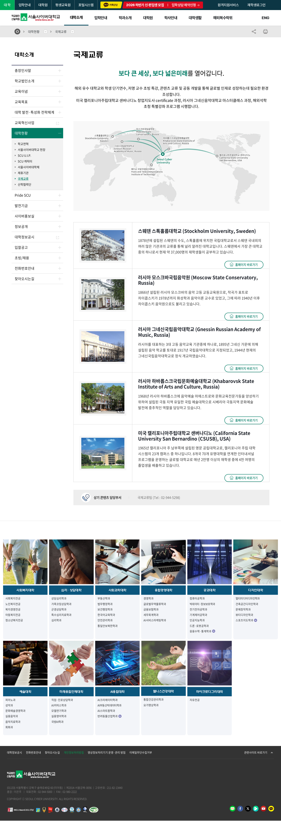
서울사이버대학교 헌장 (31, 150)
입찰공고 (21, 247)
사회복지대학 (25, 590)
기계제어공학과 (198, 615)
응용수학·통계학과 (202, 631)
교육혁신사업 (37, 122)
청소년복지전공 (14, 620)
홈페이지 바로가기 (245, 264)
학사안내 (170, 17)
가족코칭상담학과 (61, 604)
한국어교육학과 (106, 615)
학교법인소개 (24, 81)
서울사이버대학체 (28, 167)
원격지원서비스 (228, 5)
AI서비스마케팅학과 (154, 620)
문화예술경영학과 (15, 711)
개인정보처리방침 (74, 753)
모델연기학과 (58, 711)
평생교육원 (62, 5)
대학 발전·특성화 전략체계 (34, 112)
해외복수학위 (223, 17)
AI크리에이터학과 (108, 700)
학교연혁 (23, 144)
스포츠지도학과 (246, 620)
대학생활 (195, 17)
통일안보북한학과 (108, 626)
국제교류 (61, 31)
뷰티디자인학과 (244, 615)
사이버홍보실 (24, 216)
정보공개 (21, 226)
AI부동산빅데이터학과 (109, 705)
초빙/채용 (22, 257)
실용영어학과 (58, 716)
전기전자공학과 (198, 609)
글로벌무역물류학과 (154, 604)
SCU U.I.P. (24, 155)
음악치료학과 (12, 722)
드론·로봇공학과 (199, 626)
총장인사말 (23, 70)
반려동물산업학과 (109, 716)
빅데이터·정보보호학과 (202, 604)
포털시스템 (85, 5)
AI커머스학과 (58, 705)
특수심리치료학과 (61, 615)
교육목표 (21, 101)
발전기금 (21, 205)
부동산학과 (104, 598)
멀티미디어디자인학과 (248, 598)
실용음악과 (11, 716)
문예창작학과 (243, 609)
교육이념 (21, 91)
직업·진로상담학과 (62, 700)
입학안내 (25, 5)
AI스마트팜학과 (106, 711)
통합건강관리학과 (153, 700)
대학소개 (76, 17)
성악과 (9, 705)
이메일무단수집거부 (140, 753)
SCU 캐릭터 (25, 161)
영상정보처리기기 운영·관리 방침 (107, 753)
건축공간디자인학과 (247, 604)
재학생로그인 (256, 5)
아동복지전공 (12, 615)
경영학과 (148, 598)
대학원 (43, 5)
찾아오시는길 (24, 278)
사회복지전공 (12, 598)
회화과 (9, 727)
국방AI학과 (57, 722)
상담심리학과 (58, 598)
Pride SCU (23, 195)
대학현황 (34, 31)
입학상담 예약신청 (184, 5)
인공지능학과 (197, 620)
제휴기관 (23, 173)
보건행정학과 (105, 609)
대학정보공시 (37, 237)
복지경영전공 (12, 609)
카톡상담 (110, 5)
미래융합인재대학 (71, 692)
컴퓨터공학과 (197, 598)
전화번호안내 (24, 268)
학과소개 (125, 17)
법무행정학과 (105, 604)
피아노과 (10, 700)
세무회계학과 (151, 615)
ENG (265, 18)
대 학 (7, 5)
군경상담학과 (58, 609)
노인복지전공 (12, 604)
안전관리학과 (105, 620)
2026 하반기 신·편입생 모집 (145, 5)
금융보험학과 (151, 609)
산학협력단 (24, 184)
